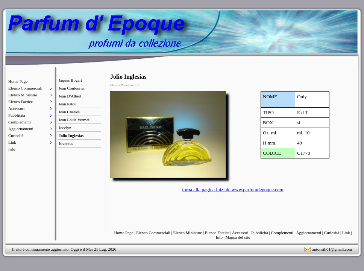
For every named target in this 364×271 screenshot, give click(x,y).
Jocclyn (65, 127)
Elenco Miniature (22, 95)
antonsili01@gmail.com (332, 249)
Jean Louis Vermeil (75, 119)
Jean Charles (69, 112)
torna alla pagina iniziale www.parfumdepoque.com (232, 189)
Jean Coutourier (72, 88)
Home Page (17, 81)
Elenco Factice (20, 101)
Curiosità (15, 135)
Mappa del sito (238, 237)
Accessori (16, 108)
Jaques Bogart (70, 80)
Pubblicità (16, 115)
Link (12, 142)
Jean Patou (67, 104)
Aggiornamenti (20, 128)
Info (11, 149)
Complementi (19, 122)
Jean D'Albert (70, 96)
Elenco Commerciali (25, 88)
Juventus (66, 143)
